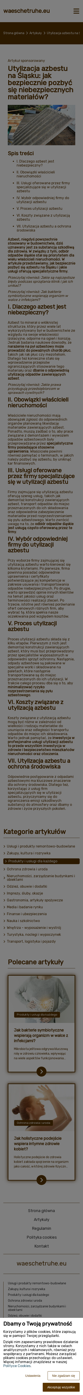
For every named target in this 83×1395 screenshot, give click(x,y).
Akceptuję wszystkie (61, 1387)
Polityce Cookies (17, 1366)
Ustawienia (32, 1375)
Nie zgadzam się (63, 1375)
